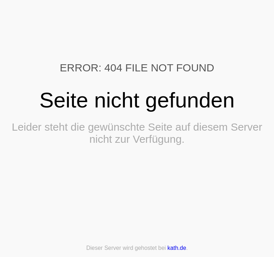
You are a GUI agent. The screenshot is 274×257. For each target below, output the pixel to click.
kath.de (176, 248)
